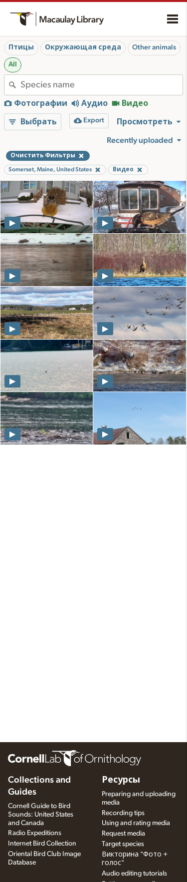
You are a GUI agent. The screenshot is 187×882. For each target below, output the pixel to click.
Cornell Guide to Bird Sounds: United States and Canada (40, 815)
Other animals (154, 47)
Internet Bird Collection (42, 843)
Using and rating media (136, 823)
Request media (123, 833)
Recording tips (123, 813)
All (12, 64)
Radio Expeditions (34, 833)
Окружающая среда (83, 47)
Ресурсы (121, 780)
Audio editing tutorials (134, 873)
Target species (123, 844)
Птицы (21, 47)
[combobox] (101, 85)
